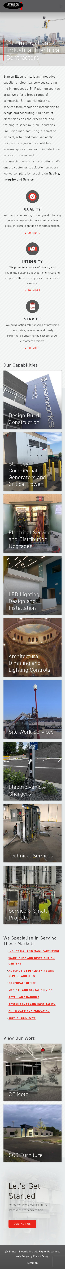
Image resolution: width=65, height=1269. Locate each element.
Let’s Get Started (24, 1191)
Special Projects (22, 1018)
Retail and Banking (23, 997)
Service (32, 319)
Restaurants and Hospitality (32, 1004)
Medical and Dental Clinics (30, 990)
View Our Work (19, 1038)
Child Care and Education (29, 1011)
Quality (32, 209)
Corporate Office (22, 983)
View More (32, 232)
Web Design (22, 1256)
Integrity (32, 261)
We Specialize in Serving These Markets (30, 940)
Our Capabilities (20, 365)
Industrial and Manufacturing (33, 951)
